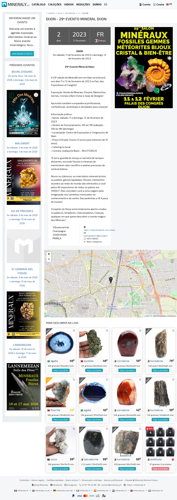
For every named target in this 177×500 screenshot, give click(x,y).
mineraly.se (155, 490)
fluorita (53, 410)
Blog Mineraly (40, 485)
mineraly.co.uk (41, 490)
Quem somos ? (73, 480)
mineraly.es (101, 490)
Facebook (56, 485)
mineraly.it (83, 490)
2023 (60, 13)
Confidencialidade (54, 480)
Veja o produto (60, 370)
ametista (154, 459)
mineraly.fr (21, 490)
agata (52, 360)
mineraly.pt (137, 490)
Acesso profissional (113, 480)
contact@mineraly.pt (111, 485)
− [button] (49, 259)
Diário (51, 13)
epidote (87, 360)
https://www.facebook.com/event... (100, 230)
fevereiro (70, 13)
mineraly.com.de (63, 490)
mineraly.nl (119, 490)
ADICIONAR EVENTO (22, 53)
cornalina (121, 360)
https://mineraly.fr (136, 485)
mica (52, 459)
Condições (24, 480)
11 (79, 13)
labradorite (89, 459)
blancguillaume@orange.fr (96, 235)
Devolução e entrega (92, 480)
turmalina (155, 360)
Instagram (70, 485)
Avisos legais (37, 480)
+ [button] (49, 254)
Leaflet (146, 316)
